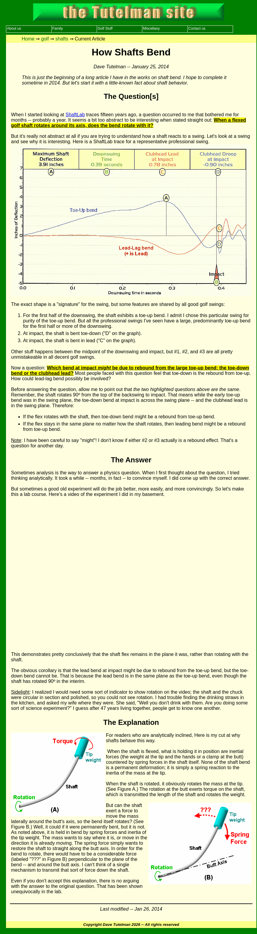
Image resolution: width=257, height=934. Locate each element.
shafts (62, 38)
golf (45, 38)
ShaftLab (75, 114)
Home (28, 38)
